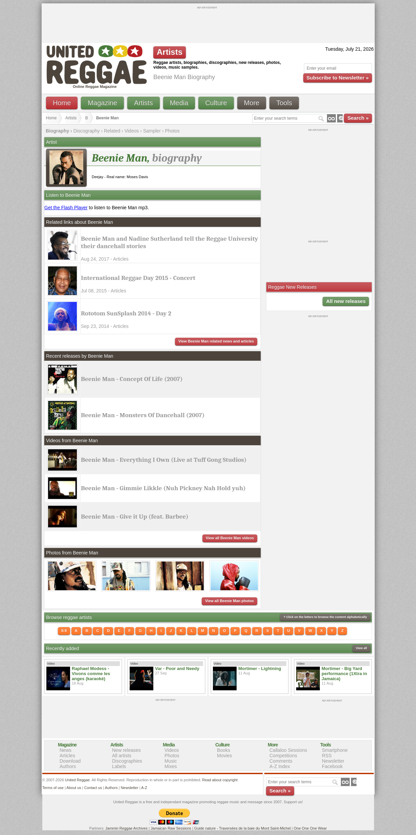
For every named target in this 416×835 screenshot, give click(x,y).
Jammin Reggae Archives (126, 828)
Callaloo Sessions (288, 750)
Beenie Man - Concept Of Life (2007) (132, 379)
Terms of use (53, 788)
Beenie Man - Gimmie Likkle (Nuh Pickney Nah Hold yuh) (163, 488)
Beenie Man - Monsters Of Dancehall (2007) (143, 415)
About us (73, 788)
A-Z (144, 788)
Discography (86, 131)
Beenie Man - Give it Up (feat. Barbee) (135, 516)
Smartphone (335, 750)
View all (361, 648)
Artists (143, 102)
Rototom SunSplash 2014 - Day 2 (126, 313)
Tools (284, 102)
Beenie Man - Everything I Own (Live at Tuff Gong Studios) (164, 459)
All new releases (346, 301)
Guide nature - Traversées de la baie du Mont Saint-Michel (242, 828)
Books (223, 750)
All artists (121, 755)
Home (62, 102)
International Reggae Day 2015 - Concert (138, 278)
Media (179, 102)
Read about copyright (220, 780)
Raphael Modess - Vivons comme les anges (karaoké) (91, 673)
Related (112, 131)
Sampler (152, 131)
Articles (67, 755)
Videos (132, 131)
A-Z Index (279, 766)
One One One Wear (310, 828)
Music (171, 761)
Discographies (127, 761)
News (65, 750)
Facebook (332, 766)
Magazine (102, 102)
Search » (358, 118)
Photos (172, 131)
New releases (126, 750)
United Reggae (77, 780)
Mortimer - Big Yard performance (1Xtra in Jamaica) (344, 673)
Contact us (93, 788)
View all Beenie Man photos (229, 601)
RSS (327, 755)
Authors (68, 766)
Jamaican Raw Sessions (171, 828)
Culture (216, 102)
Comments (280, 761)
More (252, 102)
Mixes (171, 766)
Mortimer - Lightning (259, 668)
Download (70, 761)
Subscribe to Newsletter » (338, 77)
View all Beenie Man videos (230, 538)
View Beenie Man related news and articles (216, 341)
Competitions (283, 755)
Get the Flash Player (66, 207)
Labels (119, 766)
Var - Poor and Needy (177, 668)
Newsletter (333, 761)
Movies (224, 755)
